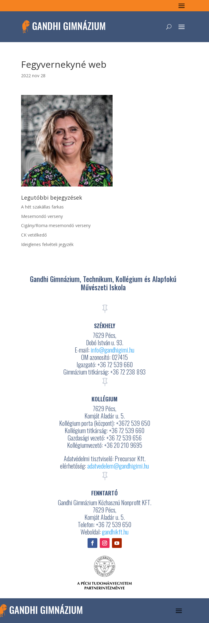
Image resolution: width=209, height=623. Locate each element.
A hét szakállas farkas (42, 207)
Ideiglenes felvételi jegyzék (47, 244)
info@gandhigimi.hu (112, 349)
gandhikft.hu (115, 531)
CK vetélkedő (34, 235)
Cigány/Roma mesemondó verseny (56, 225)
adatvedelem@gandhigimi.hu (118, 465)
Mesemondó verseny (42, 216)
